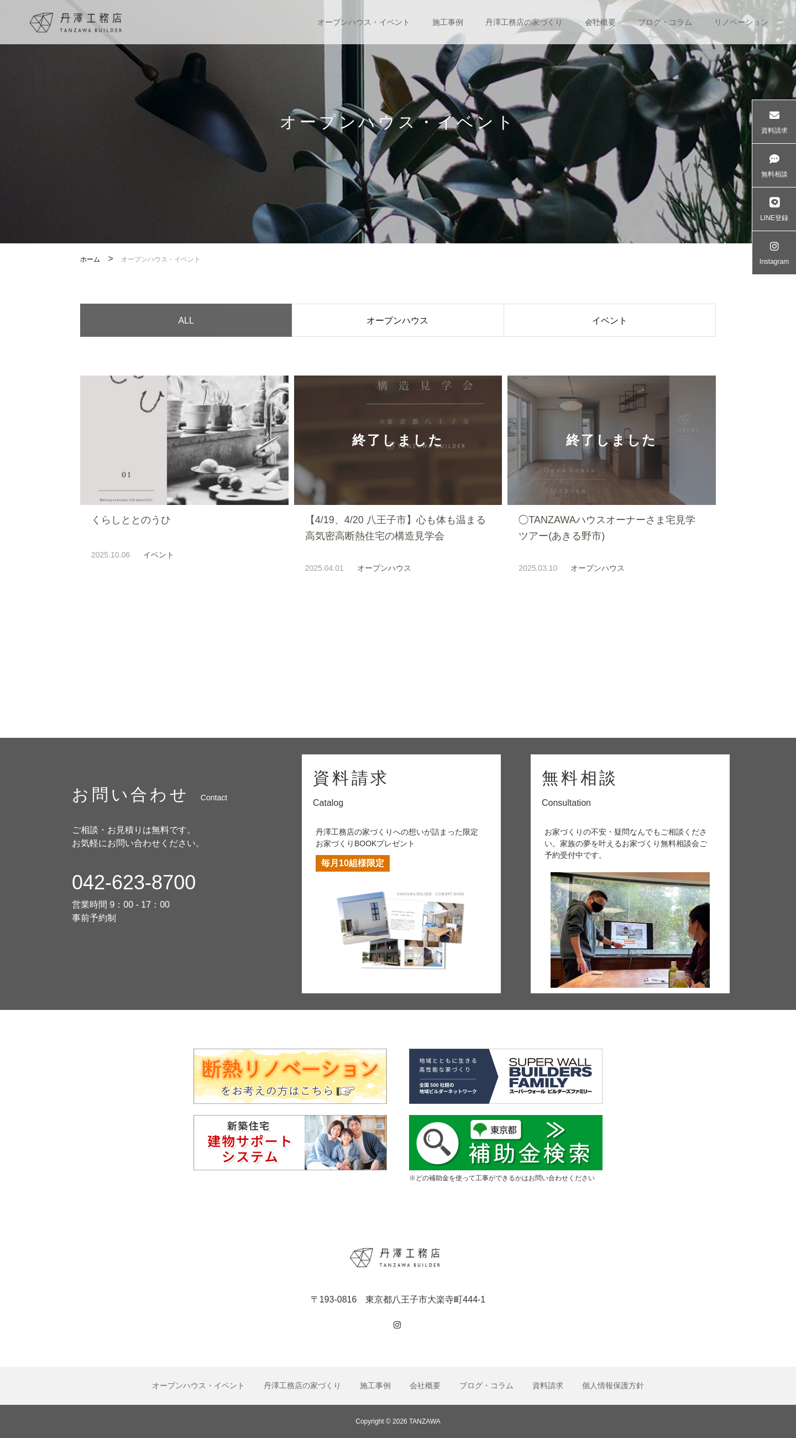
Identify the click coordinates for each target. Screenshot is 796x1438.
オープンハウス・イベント (363, 22)
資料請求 (547, 1385)
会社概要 (600, 22)
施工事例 (447, 22)
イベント (609, 322)
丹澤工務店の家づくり (524, 22)
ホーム (90, 259)
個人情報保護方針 (613, 1385)
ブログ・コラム (665, 22)
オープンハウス (397, 322)
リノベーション (741, 22)
